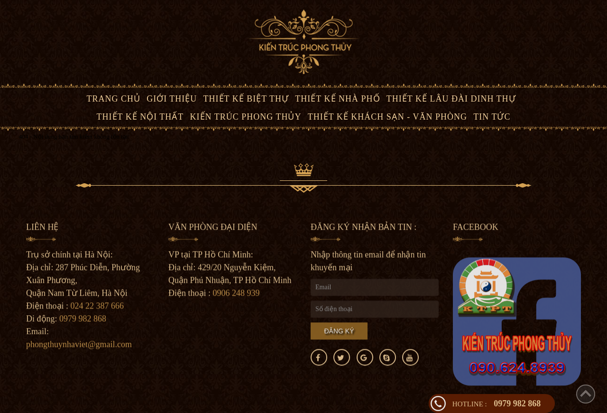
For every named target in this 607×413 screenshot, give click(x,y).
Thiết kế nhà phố (337, 98)
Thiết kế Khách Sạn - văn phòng (387, 117)
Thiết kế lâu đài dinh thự (451, 98)
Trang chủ (113, 98)
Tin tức (491, 117)
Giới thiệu (172, 98)
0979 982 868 (496, 403)
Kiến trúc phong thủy (246, 117)
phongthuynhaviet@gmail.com (79, 345)
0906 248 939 (236, 294)
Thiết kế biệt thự (246, 98)
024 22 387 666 (97, 307)
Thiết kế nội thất (140, 117)
